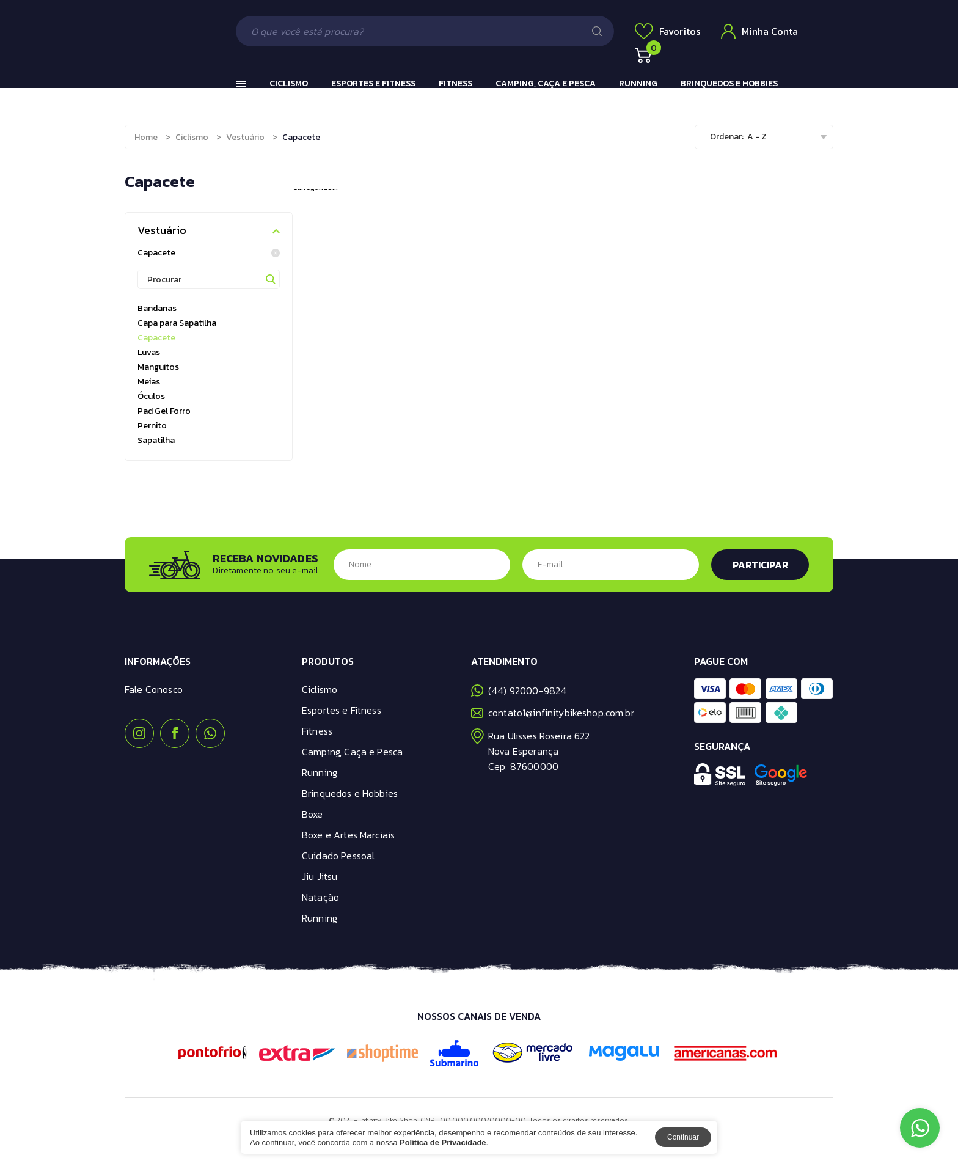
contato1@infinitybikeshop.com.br (552, 712)
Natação (320, 897)
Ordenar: (727, 136)
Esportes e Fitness (373, 83)
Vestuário (245, 137)
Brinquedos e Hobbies (729, 83)
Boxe (312, 814)
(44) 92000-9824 (518, 690)
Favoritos (667, 31)
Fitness (455, 83)
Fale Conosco (154, 689)
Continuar (683, 1137)
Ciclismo (288, 83)
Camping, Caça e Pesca (545, 83)
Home (146, 137)
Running (638, 83)
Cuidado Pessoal (338, 855)
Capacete (208, 253)
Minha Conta (759, 31)
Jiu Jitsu (319, 876)
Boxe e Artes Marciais (348, 835)
